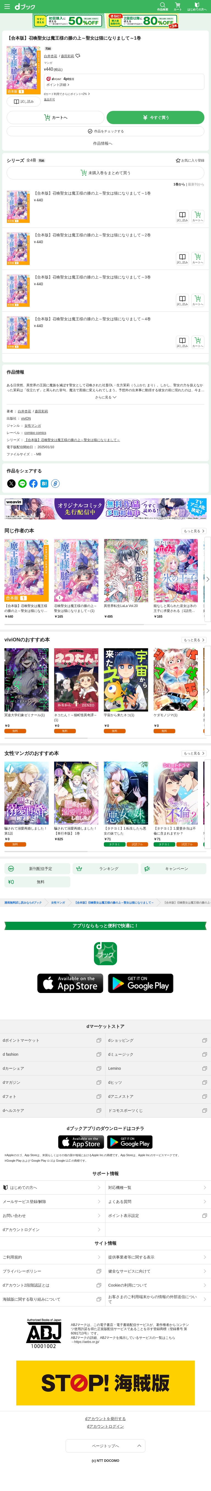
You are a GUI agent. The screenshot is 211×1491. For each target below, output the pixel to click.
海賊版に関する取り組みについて (31, 1299)
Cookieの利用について (127, 1285)
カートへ (59, 117)
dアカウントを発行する (105, 1418)
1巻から (179, 184)
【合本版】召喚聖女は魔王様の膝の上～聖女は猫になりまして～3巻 (92, 277)
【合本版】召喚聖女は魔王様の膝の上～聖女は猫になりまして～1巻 (92, 193)
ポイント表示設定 (123, 1215)
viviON (26, 418)
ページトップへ (105, 1446)
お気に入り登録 (192, 160)
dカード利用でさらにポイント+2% (65, 93)
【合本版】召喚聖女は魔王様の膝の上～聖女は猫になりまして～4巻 (92, 319)
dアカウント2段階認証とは (26, 1285)
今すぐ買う (159, 117)
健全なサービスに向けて (129, 1271)
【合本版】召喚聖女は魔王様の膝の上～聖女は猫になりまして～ (72, 440)
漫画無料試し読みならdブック (23, 902)
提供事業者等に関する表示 (131, 1257)
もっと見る (192, 531)
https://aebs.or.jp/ (86, 1342)
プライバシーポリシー (22, 1271)
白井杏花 (50, 56)
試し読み (27, 101)
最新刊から (196, 184)
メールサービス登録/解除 (24, 1201)
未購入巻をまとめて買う (109, 173)
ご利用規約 (12, 1257)
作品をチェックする (109, 131)
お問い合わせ (14, 1215)
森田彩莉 (67, 56)
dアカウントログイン (21, 1229)
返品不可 (49, 99)
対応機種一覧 (119, 1187)
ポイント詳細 (56, 85)
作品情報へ (102, 143)
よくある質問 (119, 1201)
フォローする (78, 56)
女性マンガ (32, 426)
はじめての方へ (20, 1187)
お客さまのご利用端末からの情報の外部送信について (152, 1299)
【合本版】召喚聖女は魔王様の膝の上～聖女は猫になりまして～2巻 (92, 235)
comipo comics (35, 433)
